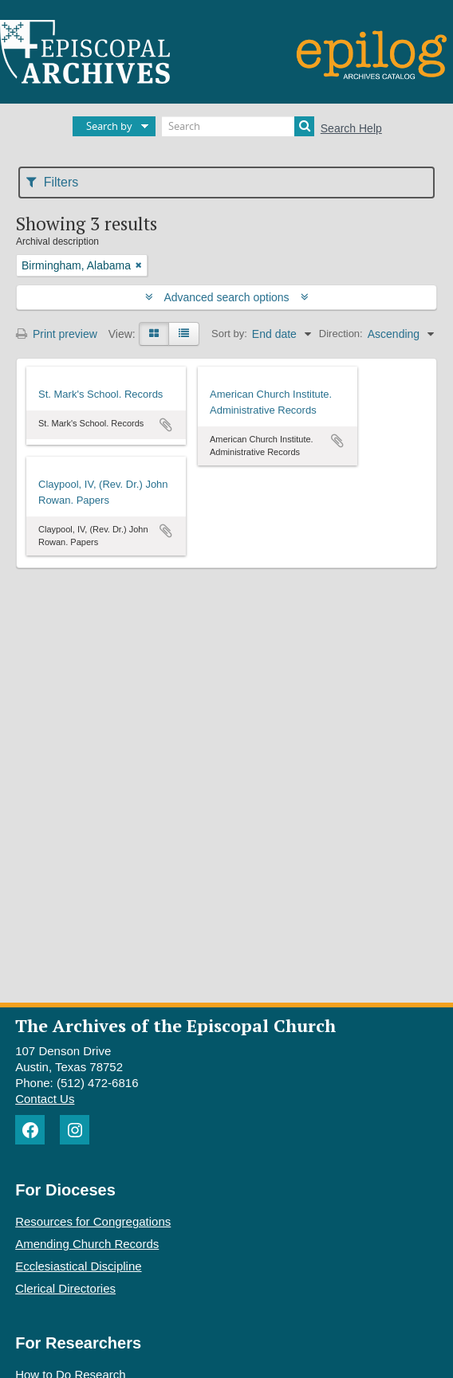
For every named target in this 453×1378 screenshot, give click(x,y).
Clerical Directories (65, 1288)
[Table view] (183, 334)
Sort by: (229, 334)
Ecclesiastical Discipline (78, 1266)
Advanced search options (227, 297)
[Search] (238, 126)
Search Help (351, 128)
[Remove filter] (139, 265)
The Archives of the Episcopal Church (175, 1025)
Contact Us (44, 1098)
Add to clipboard (166, 425)
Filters (52, 182)
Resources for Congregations (93, 1221)
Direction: (341, 334)
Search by (109, 126)
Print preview (56, 334)
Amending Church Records (87, 1243)
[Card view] (154, 334)
